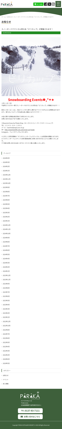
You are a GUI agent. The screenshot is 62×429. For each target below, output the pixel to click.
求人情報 (5, 384)
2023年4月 (6, 305)
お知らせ (5, 375)
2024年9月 (6, 238)
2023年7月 (6, 292)
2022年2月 (6, 355)
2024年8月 (6, 242)
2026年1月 (6, 171)
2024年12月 (6, 225)
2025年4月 (6, 208)
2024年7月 (6, 246)
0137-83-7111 (30, 410)
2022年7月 (6, 334)
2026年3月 (6, 162)
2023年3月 (6, 309)
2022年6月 (6, 338)
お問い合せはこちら (30, 416)
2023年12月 (6, 275)
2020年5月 (6, 363)
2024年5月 (6, 254)
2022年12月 (6, 321)
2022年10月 (6, 326)
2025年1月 (6, 221)
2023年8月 (6, 288)
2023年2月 (6, 313)
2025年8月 (6, 192)
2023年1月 (6, 317)
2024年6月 (6, 250)
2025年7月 (6, 196)
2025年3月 (6, 212)
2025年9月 (6, 187)
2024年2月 (6, 267)
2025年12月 (6, 175)
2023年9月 (6, 284)
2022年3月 (6, 351)
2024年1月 (6, 271)
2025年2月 (6, 217)
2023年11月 (6, 279)
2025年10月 (6, 183)
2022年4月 (6, 346)
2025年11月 (6, 179)
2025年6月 (6, 200)
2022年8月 (6, 330)
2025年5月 (6, 204)
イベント (5, 379)
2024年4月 (6, 259)
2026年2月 (6, 166)
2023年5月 (6, 300)
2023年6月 (6, 296)
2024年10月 (6, 233)
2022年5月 (6, 342)
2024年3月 (6, 263)
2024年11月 (6, 229)
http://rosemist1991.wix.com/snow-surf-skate (20, 130)
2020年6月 (6, 359)
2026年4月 (6, 158)
